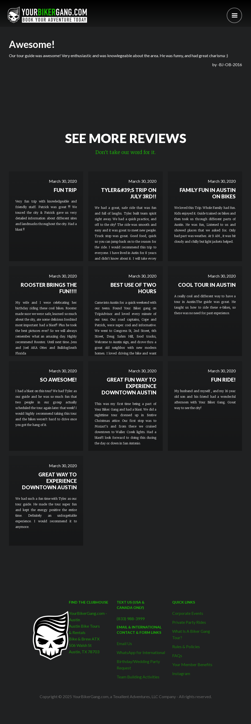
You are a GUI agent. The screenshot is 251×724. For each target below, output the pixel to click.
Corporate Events (187, 613)
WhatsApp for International (141, 652)
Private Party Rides (189, 622)
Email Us (124, 643)
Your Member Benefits (192, 664)
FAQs (177, 655)
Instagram (181, 673)
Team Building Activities (138, 676)
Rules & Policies (186, 646)
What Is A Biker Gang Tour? (191, 634)
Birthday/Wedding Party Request (138, 664)
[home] (47, 14)
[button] (234, 15)
